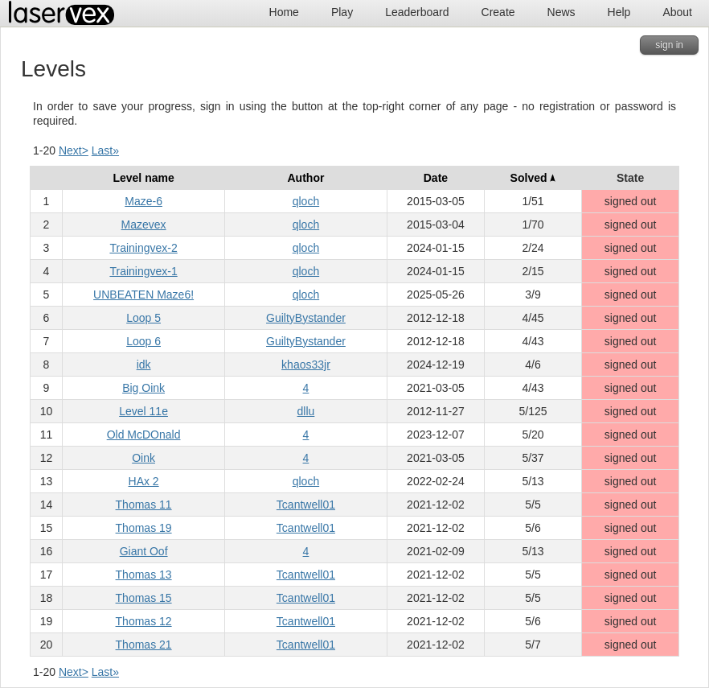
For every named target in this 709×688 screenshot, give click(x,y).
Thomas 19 (144, 527)
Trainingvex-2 (143, 247)
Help (619, 12)
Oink (143, 457)
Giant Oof (144, 551)
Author (306, 177)
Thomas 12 (144, 621)
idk (144, 364)
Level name (143, 177)
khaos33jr (305, 364)
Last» (105, 150)
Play (342, 12)
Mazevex (143, 224)
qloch (306, 201)
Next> (73, 150)
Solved (533, 177)
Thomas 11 (144, 504)
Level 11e (143, 411)
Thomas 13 (144, 574)
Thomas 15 (144, 597)
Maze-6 (143, 201)
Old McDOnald (144, 434)
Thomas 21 (144, 644)
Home (284, 12)
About (677, 12)
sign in (669, 45)
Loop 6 (143, 341)
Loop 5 (143, 317)
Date (436, 177)
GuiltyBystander (306, 317)
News (561, 12)
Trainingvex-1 (143, 271)
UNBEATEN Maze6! (143, 294)
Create (498, 12)
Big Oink (143, 387)
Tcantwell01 (306, 504)
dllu (306, 411)
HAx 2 (144, 481)
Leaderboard (417, 12)
